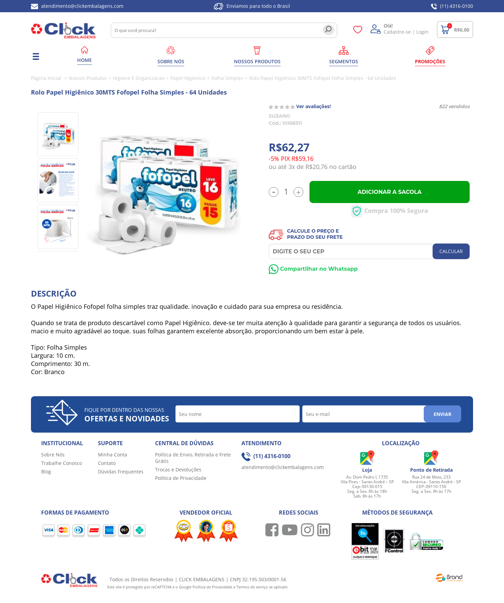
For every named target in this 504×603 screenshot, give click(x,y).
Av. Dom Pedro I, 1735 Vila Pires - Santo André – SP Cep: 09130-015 (367, 481)
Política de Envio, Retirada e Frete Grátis (193, 457)
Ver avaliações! (313, 106)
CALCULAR (451, 251)
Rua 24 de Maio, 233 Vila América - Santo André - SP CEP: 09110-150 (431, 481)
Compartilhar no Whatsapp (313, 269)
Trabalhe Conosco (61, 463)
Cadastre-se (397, 32)
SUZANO (279, 116)
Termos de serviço (252, 586)
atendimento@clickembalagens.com (77, 6)
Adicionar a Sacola (389, 192)
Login (422, 32)
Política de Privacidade (180, 478)
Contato (107, 463)
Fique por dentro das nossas (126, 414)
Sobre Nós (53, 454)
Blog (46, 471)
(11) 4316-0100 (452, 6)
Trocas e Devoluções (178, 469)
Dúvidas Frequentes (121, 471)
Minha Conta (112, 454)
